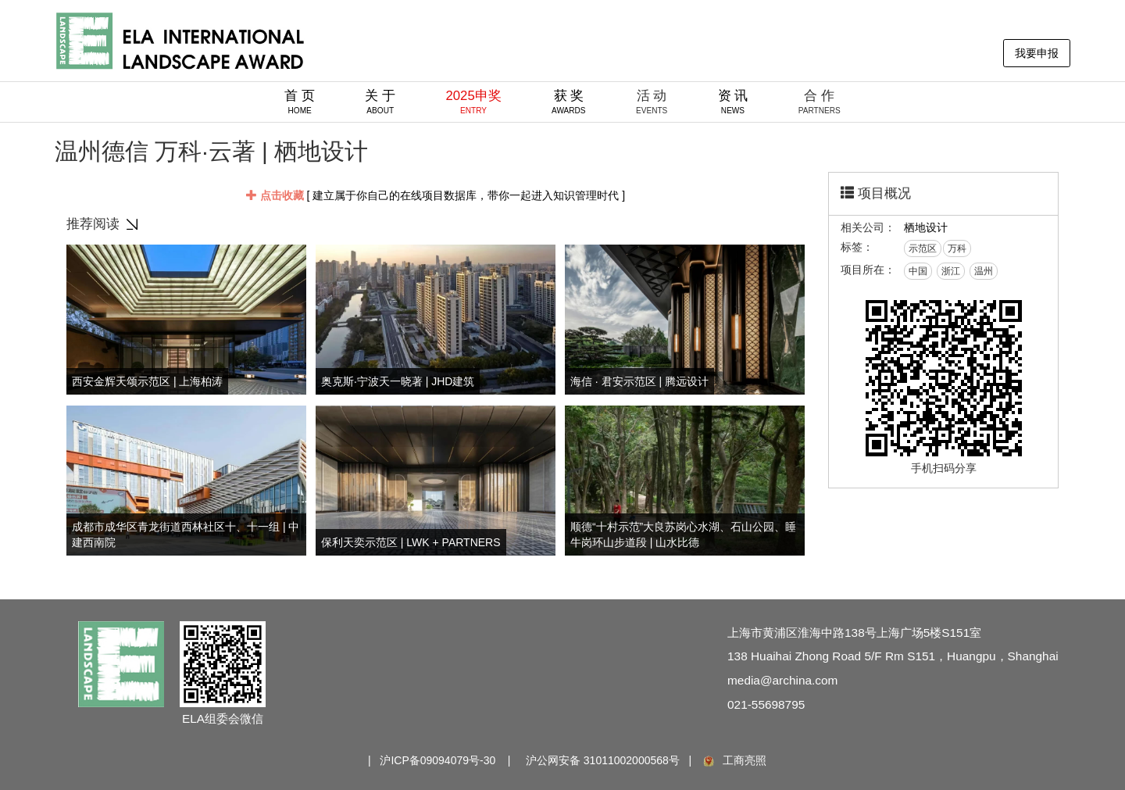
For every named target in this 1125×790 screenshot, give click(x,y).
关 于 (380, 101)
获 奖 (569, 101)
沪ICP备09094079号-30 (437, 760)
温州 (983, 271)
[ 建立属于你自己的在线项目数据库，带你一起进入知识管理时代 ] (435, 195)
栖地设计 (926, 227)
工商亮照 (733, 760)
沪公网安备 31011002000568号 (603, 760)
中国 (918, 271)
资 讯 (733, 101)
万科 (957, 248)
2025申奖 (473, 101)
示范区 (923, 248)
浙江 (950, 271)
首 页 (299, 101)
